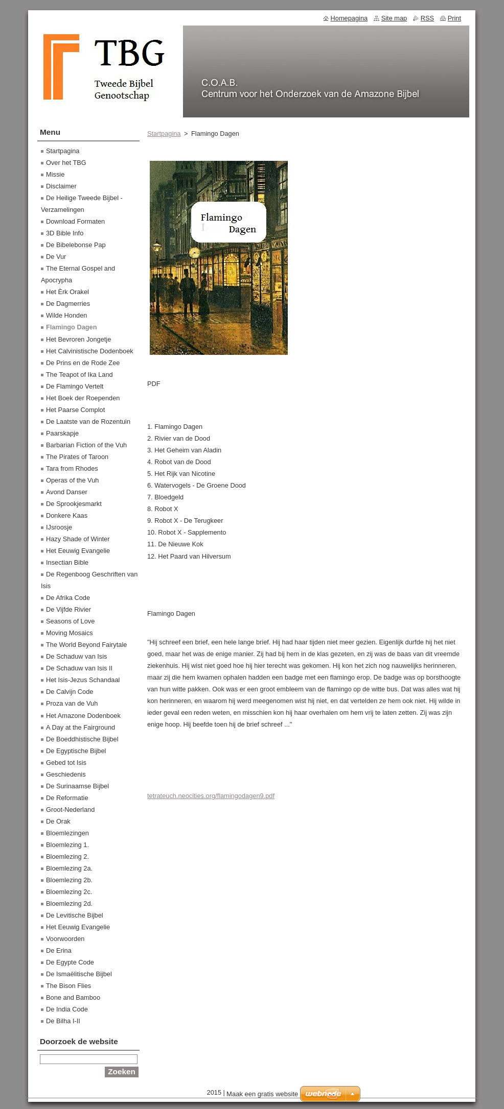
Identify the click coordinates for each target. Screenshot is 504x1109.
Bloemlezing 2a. (69, 868)
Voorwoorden (65, 939)
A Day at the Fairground (80, 727)
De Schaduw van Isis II (79, 668)
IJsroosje (59, 527)
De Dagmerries (68, 303)
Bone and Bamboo (73, 997)
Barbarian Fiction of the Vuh (86, 445)
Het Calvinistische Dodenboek (89, 351)
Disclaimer (61, 186)
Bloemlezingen (67, 833)
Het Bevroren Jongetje (78, 339)
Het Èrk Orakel (67, 292)
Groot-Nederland (70, 809)
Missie (55, 174)
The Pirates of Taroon (77, 457)
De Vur (56, 256)
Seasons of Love (70, 621)
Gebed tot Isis (66, 762)
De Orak (58, 821)
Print (454, 18)
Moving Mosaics (69, 633)
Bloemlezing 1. (67, 845)
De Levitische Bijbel (74, 915)
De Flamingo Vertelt (74, 386)
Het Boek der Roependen (83, 398)
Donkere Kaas (66, 515)
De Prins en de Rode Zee (83, 363)
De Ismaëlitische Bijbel (79, 974)
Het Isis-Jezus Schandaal (83, 680)
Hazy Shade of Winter (77, 539)
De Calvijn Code (69, 691)
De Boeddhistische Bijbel (82, 739)
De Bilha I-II (63, 1021)
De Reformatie (67, 798)
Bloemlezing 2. (67, 856)
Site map (394, 18)
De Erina (59, 950)
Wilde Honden (66, 315)
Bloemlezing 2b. (69, 880)
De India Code (67, 1009)
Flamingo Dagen (71, 327)
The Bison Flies (68, 986)
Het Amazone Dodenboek (83, 715)
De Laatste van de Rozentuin (88, 421)
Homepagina (349, 18)
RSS (427, 18)
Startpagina (163, 133)
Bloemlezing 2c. (69, 892)
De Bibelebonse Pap (76, 245)
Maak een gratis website (262, 1094)
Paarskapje (62, 433)
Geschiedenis (66, 774)
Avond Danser (66, 492)
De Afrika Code (68, 597)
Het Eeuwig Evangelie (78, 550)
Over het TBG (66, 162)
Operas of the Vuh (72, 480)
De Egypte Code (70, 962)
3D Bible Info (64, 233)
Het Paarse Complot (75, 410)
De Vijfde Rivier (68, 609)
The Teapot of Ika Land (79, 374)
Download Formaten (75, 221)
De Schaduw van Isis (76, 656)
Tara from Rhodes (72, 468)
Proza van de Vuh (72, 703)
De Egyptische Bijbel (76, 751)
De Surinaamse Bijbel (77, 786)
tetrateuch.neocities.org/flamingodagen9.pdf (210, 796)
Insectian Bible (67, 562)
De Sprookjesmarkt (74, 504)
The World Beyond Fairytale (86, 644)
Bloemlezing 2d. (69, 903)
